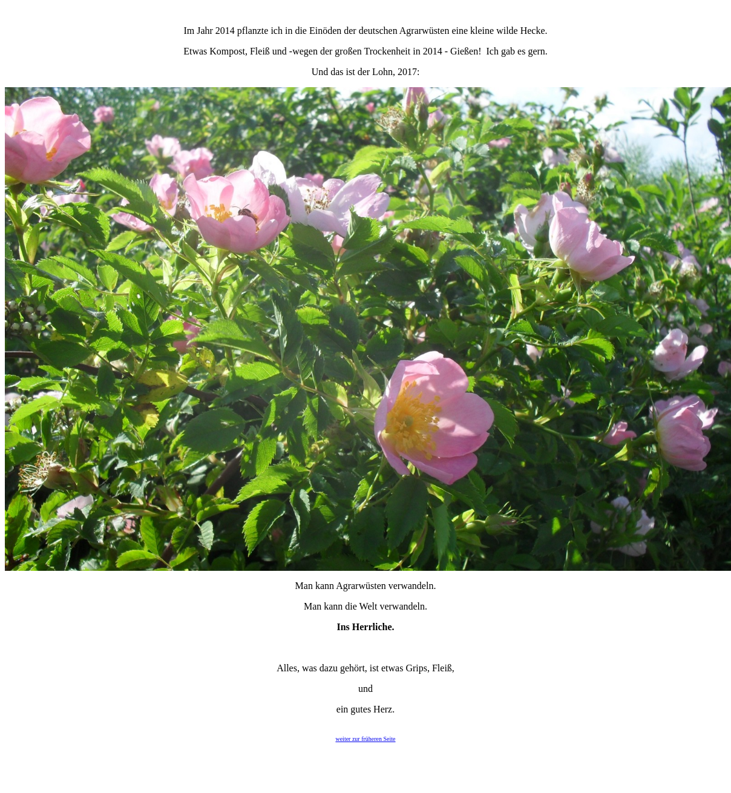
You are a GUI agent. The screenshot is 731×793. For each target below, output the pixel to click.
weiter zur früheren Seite (365, 738)
